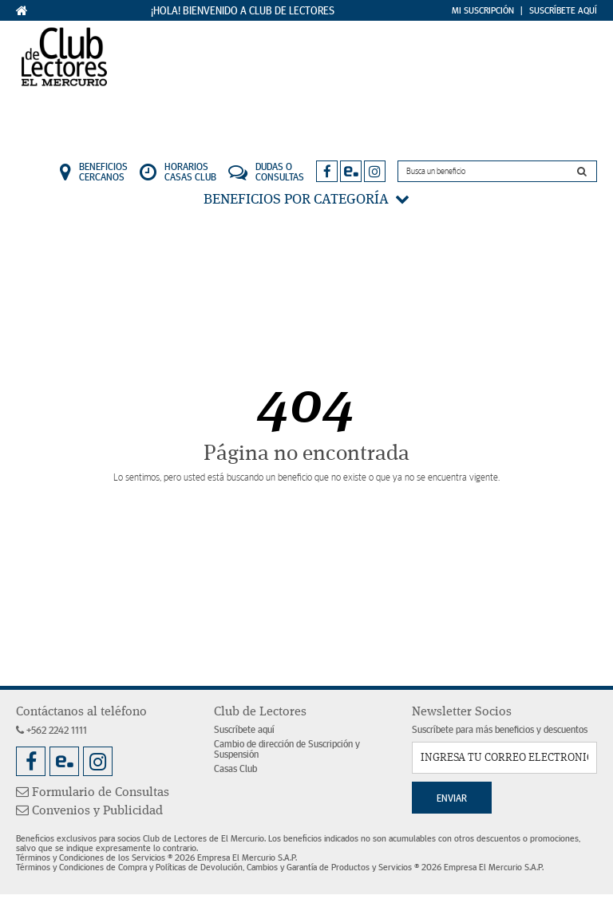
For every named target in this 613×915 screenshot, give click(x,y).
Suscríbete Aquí (563, 10)
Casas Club (235, 769)
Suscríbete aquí (244, 730)
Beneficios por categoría (306, 199)
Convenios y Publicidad (89, 811)
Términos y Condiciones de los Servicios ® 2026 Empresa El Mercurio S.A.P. (156, 857)
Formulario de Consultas (92, 792)
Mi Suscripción (483, 10)
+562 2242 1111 (51, 731)
